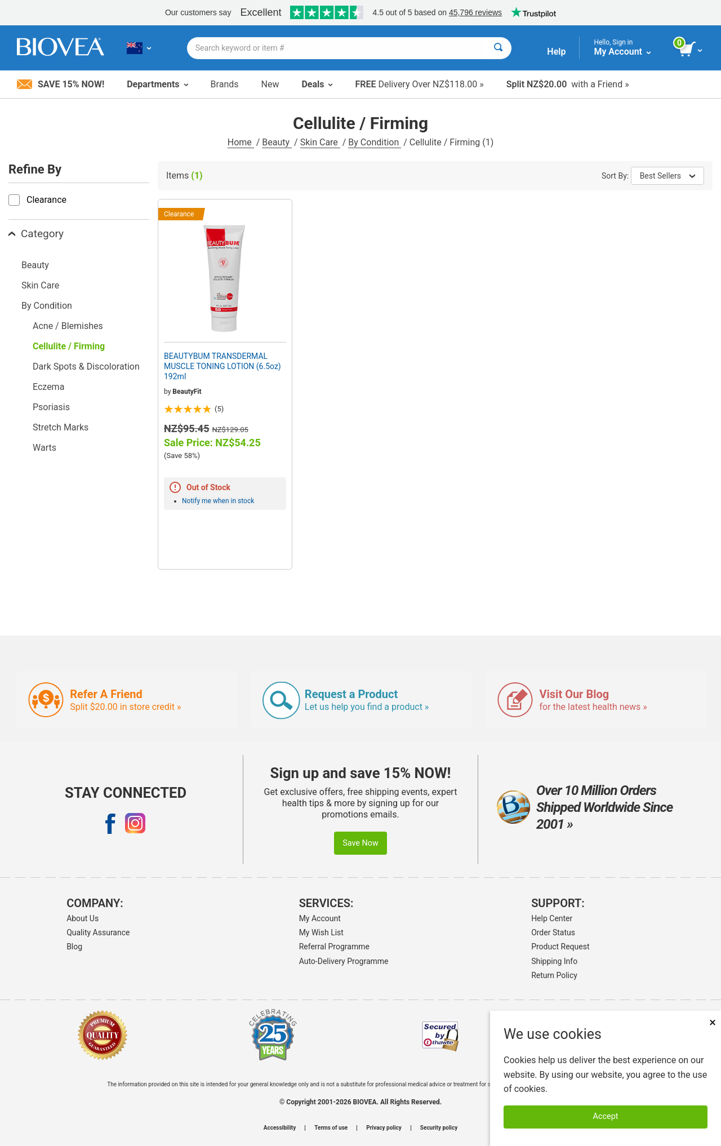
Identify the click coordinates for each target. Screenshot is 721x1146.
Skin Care (320, 142)
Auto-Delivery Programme (344, 961)
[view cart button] (691, 50)
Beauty (277, 142)
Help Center (551, 918)
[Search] (498, 48)
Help (556, 51)
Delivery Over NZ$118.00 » (419, 84)
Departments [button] (157, 84)
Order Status (553, 932)
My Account (320, 918)
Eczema (48, 386)
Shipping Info (554, 961)
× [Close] (712, 1022)
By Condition (374, 142)
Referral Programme (334, 946)
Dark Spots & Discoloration (86, 366)
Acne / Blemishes (68, 326)
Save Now (360, 843)
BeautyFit (186, 392)
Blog (74, 946)
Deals (316, 84)
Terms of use (331, 1128)
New (270, 84)
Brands (225, 84)
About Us (82, 918)
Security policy (438, 1128)
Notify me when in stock (218, 501)
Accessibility (280, 1128)
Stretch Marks (60, 427)
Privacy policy (384, 1128)
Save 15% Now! (60, 84)
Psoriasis (51, 407)
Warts (44, 447)
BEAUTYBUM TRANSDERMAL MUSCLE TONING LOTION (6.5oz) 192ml (222, 366)
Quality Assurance (98, 932)
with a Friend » (567, 84)
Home (241, 142)
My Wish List (321, 932)
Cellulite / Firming (69, 346)
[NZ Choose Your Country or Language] (139, 48)
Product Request (560, 946)
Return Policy (554, 975)
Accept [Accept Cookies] (605, 1116)
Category (36, 233)
